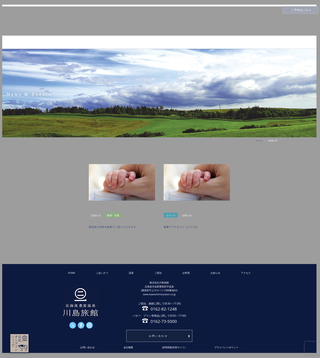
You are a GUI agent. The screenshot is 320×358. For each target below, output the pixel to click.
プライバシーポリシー (226, 347)
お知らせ (215, 272)
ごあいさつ (102, 272)
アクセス (246, 272)
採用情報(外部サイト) (174, 347)
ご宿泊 (158, 272)
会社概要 (128, 347)
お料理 (186, 272)
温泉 (131, 272)
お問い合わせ (158, 335)
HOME (71, 272)
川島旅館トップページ (159, 21)
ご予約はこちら (301, 9)
